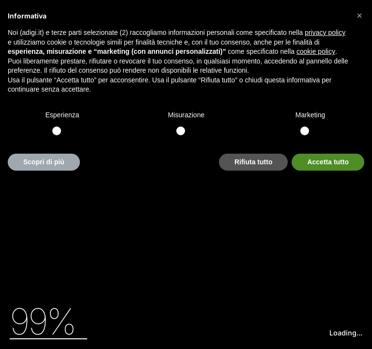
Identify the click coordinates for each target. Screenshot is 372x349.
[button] (359, 15)
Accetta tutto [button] (328, 162)
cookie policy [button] (315, 51)
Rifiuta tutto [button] (253, 162)
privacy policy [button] (325, 32)
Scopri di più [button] (43, 162)
